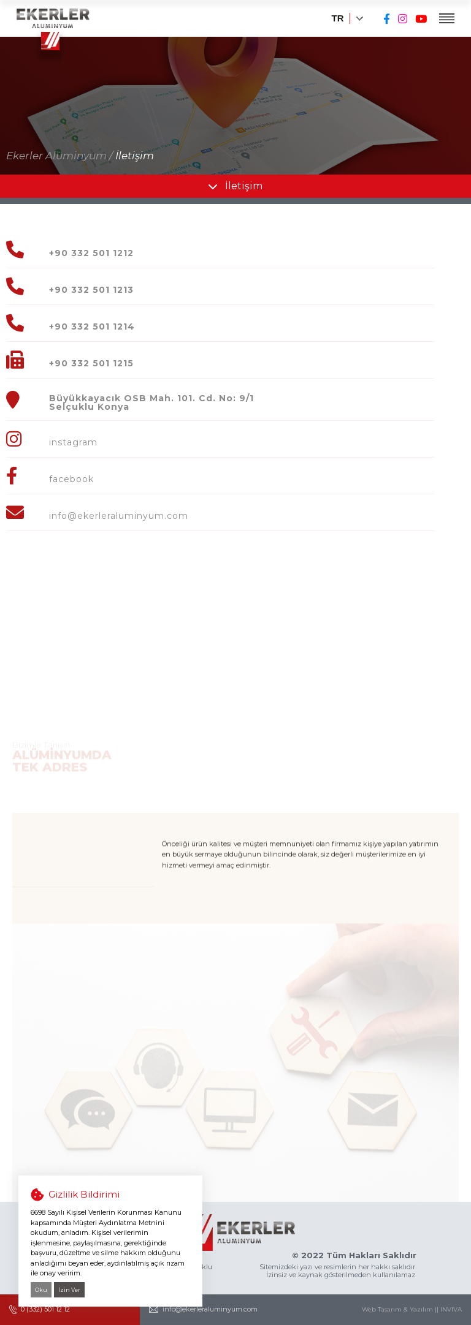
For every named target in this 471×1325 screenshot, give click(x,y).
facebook (71, 479)
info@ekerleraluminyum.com (118, 515)
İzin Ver (69, 1289)
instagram (73, 442)
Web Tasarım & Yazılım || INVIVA (412, 1309)
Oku (41, 1289)
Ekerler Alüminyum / (59, 155)
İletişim (134, 155)
